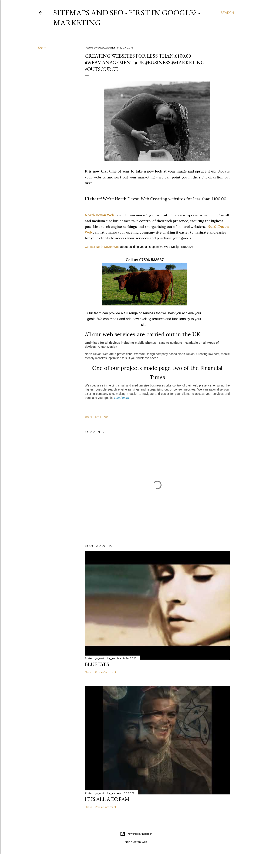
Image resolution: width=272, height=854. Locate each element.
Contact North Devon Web (102, 246)
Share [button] (42, 48)
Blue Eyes (97, 664)
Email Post (101, 416)
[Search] (227, 13)
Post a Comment (105, 672)
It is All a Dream (107, 799)
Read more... (123, 397)
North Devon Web (99, 215)
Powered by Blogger (136, 833)
